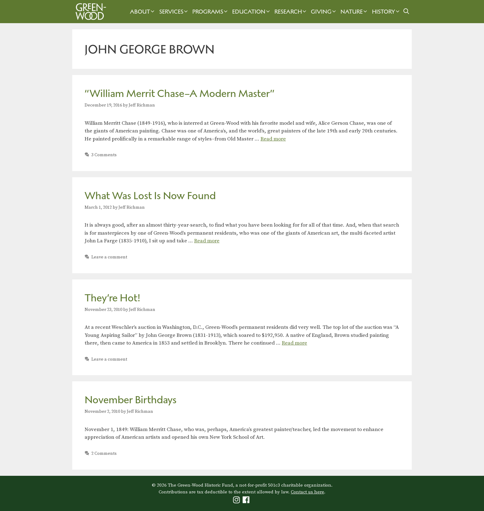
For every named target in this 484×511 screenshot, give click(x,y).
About (143, 11)
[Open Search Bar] (406, 11)
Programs (210, 11)
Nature (354, 11)
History (386, 11)
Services (174, 11)
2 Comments (104, 453)
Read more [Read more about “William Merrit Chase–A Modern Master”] (273, 139)
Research (291, 11)
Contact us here (307, 492)
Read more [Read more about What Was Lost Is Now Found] (206, 240)
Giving (324, 11)
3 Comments (104, 155)
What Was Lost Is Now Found (150, 195)
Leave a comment (109, 257)
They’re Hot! (112, 297)
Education (251, 11)
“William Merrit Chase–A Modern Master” (180, 93)
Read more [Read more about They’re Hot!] (294, 343)
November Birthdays (131, 399)
